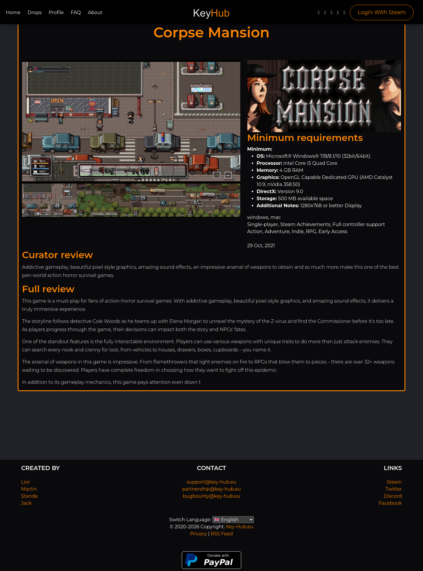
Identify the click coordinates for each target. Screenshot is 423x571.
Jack (26, 503)
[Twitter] (325, 14)
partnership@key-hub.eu (211, 489)
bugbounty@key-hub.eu (211, 496)
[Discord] (338, 14)
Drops (35, 12)
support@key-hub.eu (211, 482)
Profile (56, 12)
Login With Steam (382, 12)
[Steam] (344, 14)
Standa (29, 496)
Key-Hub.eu (239, 526)
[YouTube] (332, 14)
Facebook (390, 503)
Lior (25, 482)
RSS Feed (222, 534)
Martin (29, 489)
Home (13, 12)
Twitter (394, 489)
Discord (393, 496)
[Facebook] (319, 14)
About (95, 12)
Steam (394, 482)
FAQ (76, 12)
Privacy (198, 534)
